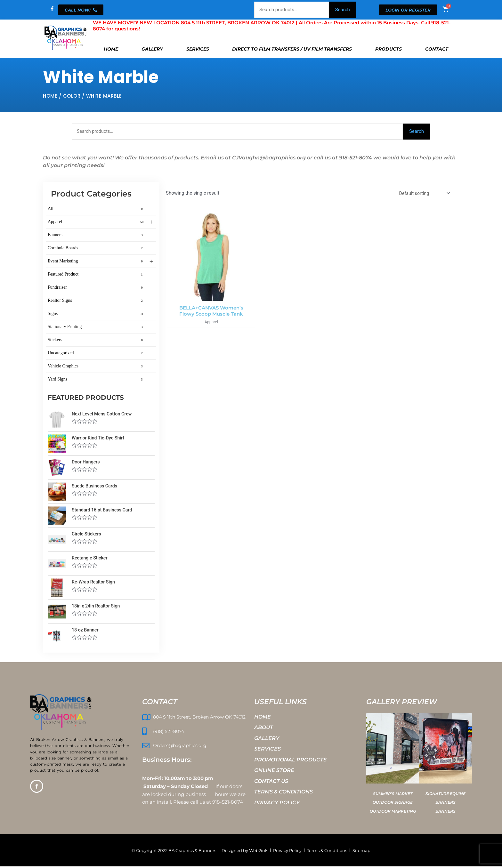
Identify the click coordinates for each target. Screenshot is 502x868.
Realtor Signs (96, 301)
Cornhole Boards (96, 248)
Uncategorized (96, 353)
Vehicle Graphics (96, 367)
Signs (96, 314)
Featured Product (96, 275)
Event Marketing (100, 262)
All (96, 209)
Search (342, 9)
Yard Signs (96, 380)
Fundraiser (96, 288)
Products (388, 49)
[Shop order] (422, 194)
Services (197, 49)
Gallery (152, 49)
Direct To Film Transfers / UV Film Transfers (292, 49)
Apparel (100, 222)
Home (111, 49)
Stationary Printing (96, 327)
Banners (96, 235)
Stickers (96, 340)
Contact (436, 49)
